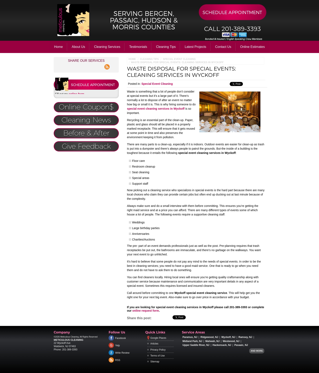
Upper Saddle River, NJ (195, 345)
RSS (117, 360)
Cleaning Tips (166, 47)
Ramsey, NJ (245, 337)
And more (257, 351)
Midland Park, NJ (192, 341)
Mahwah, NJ (212, 341)
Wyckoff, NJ (228, 337)
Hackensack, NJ (222, 345)
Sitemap (154, 361)
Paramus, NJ (189, 337)
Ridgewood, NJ (209, 337)
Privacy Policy (158, 349)
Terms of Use (157, 355)
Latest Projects (195, 47)
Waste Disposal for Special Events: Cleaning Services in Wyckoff (177, 62)
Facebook (120, 338)
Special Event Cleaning (179, 59)
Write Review (122, 352)
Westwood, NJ (231, 341)
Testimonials (138, 47)
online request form (145, 310)
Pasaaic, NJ (241, 345)
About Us (78, 47)
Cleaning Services (107, 47)
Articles (154, 343)
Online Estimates (252, 47)
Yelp (117, 345)
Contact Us (223, 47)
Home (58, 47)
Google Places (158, 338)
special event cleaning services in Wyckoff (156, 108)
